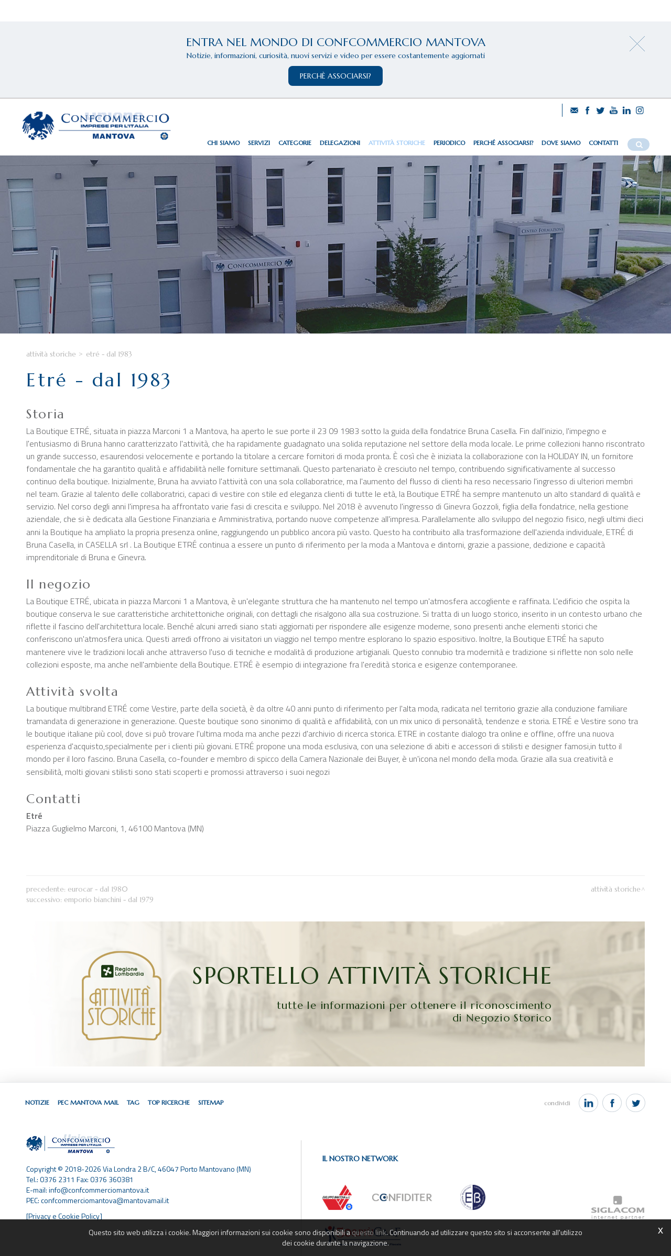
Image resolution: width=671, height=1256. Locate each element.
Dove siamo (561, 143)
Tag (133, 1102)
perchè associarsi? (335, 76)
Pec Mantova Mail (88, 1102)
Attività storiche (397, 143)
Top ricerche (169, 1102)
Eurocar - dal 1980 (98, 889)
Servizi (259, 143)
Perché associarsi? (503, 143)
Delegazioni (340, 143)
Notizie (37, 1102)
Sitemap (210, 1102)
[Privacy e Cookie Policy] (64, 1215)
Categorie (294, 143)
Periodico (449, 143)
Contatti (603, 143)
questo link (369, 1232)
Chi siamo (223, 143)
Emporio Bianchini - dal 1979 (109, 899)
